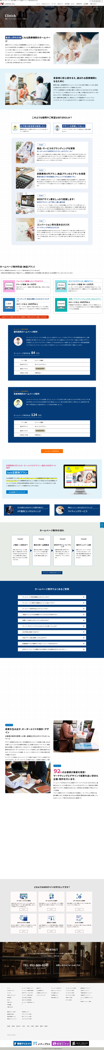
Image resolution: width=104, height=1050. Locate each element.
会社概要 (86, 4)
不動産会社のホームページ (86, 992)
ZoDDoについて (46, 4)
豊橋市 (41, 1026)
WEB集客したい (54, 995)
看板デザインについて (12, 1018)
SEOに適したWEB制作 (27, 997)
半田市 (32, 1026)
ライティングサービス (41, 995)
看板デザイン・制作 (11, 1011)
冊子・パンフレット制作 (27, 1016)
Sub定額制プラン (40, 990)
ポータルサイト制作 (70, 992)
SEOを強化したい (55, 992)
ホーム (38, 4)
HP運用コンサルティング (42, 992)
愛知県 (8, 1026)
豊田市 (37, 1026)
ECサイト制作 (69, 1000)
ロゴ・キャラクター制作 (27, 1018)
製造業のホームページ (85, 988)
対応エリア (60, 4)
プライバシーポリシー (11, 1035)
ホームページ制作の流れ (27, 995)
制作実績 (67, 4)
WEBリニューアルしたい (56, 990)
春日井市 (18, 1026)
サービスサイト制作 (70, 990)
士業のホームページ (85, 990)
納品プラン (39, 988)
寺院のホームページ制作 (86, 1001)
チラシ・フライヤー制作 (26, 1014)
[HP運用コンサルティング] (27, 510)
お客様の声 (79, 4)
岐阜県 (13, 1026)
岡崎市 (46, 1026)
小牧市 (23, 1026)
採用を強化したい (55, 997)
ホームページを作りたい (56, 988)
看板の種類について (11, 1016)
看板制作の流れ (10, 1014)
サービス (54, 4)
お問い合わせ (93, 4)
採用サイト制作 (69, 997)
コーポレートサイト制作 (71, 988)
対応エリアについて (11, 995)
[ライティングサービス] (77, 510)
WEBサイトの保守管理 (26, 1000)
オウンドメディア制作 (70, 995)
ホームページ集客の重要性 (28, 990)
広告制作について (25, 1011)
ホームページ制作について (27, 988)
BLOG (72, 4)
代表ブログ (9, 1002)
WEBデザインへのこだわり (27, 992)
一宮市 (27, 1026)
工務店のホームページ (85, 995)
